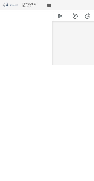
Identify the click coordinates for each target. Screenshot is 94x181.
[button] (60, 15)
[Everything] (11, 4)
